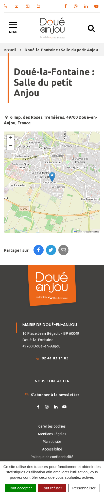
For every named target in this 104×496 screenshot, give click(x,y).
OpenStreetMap (92, 232)
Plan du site (52, 442)
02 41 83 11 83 (52, 358)
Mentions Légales (52, 434)
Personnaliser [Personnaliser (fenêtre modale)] (84, 488)
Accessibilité (52, 449)
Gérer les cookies (52, 426)
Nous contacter (52, 381)
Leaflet (78, 232)
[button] (52, 177)
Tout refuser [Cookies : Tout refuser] (52, 488)
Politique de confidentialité (52, 457)
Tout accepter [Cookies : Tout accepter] (20, 488)
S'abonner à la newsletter (52, 394)
